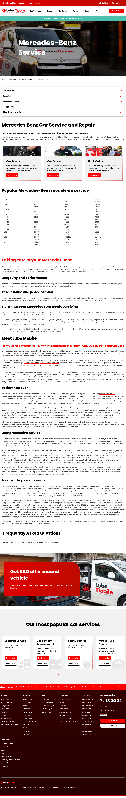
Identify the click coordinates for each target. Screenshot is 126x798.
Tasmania (62, 717)
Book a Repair (27, 701)
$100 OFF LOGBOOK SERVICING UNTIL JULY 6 (63, 18)
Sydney (27, 363)
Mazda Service (87, 721)
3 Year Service (5, 711)
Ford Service (86, 711)
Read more (12, 175)
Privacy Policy (5, 768)
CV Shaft (26, 736)
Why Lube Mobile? (9, 3)
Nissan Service (87, 727)
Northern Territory (65, 721)
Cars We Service (27, 80)
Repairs (50, 11)
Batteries (63, 11)
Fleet (30, 3)
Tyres (75, 11)
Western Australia (65, 714)
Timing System (28, 717)
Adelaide (55, 363)
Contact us (104, 708)
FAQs (38, 3)
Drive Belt (26, 727)
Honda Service (87, 705)
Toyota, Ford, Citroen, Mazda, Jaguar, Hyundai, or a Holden (59, 379)
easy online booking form (26, 460)
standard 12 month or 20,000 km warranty (80, 505)
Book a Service (6, 701)
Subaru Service (87, 730)
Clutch (25, 730)
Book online (94, 175)
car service (92, 408)
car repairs (26, 353)
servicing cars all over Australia (42, 396)
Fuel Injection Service (8, 724)
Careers (22, 3)
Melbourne (35, 363)
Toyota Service (87, 724)
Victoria (61, 705)
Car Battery (27, 705)
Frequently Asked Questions (10, 762)
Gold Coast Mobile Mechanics (110, 689)
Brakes (25, 708)
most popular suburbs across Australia (45, 472)
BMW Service (86, 717)
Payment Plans (6, 765)
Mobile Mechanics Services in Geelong (58, 689)
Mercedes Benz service (39, 269)
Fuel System (27, 733)
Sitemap (103, 717)
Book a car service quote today (14, 521)
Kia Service (86, 714)
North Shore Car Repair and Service (86, 689)
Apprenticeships (6, 759)
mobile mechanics (66, 351)
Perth (49, 363)
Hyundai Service (87, 708)
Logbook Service (6, 705)
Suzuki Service (87, 733)
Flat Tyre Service (47, 705)
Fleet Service (9, 106)
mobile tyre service (62, 512)
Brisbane (43, 363)
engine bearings (12, 329)
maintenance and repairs (39, 137)
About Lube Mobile (12, 112)
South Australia (64, 711)
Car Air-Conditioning (30, 724)
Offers (86, 11)
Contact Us (118, 3)
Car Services (35, 11)
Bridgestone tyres (48, 708)
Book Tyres (45, 701)
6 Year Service (6, 714)
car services (8, 353)
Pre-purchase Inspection (9, 727)
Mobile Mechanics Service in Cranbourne (30, 689)
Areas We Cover (11, 101)
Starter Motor (27, 714)
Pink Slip (3, 717)
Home (4, 80)
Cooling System (28, 721)
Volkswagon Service (89, 736)
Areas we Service (107, 713)
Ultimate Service (6, 721)
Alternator (26, 711)
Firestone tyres (47, 711)
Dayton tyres (46, 714)
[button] (63, 544)
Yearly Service (5, 708)
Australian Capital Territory (68, 724)
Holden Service (87, 701)
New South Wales (65, 701)
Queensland (63, 708)
